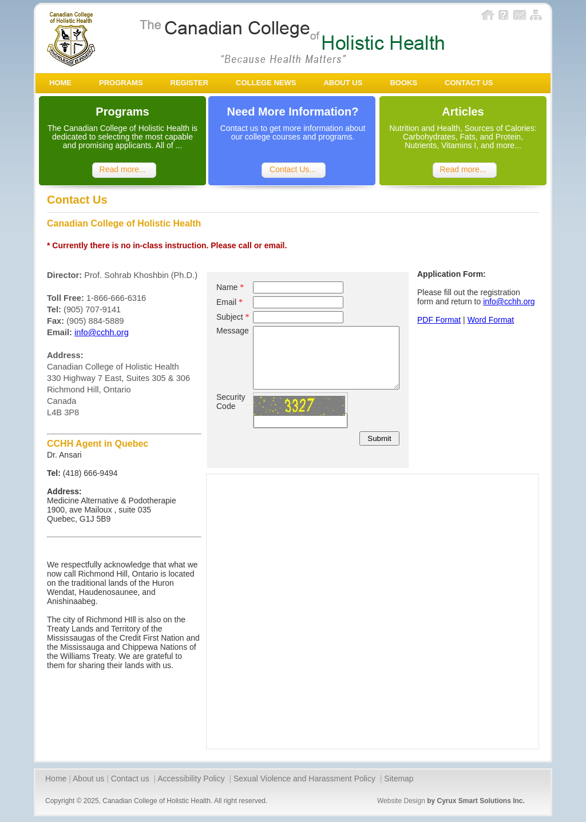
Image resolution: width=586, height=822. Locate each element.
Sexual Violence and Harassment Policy (305, 778)
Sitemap (398, 778)
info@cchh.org (101, 332)
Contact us (131, 778)
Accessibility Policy (192, 778)
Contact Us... (293, 169)
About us (88, 778)
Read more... (123, 169)
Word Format (491, 319)
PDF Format (439, 319)
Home (55, 778)
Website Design (401, 801)
